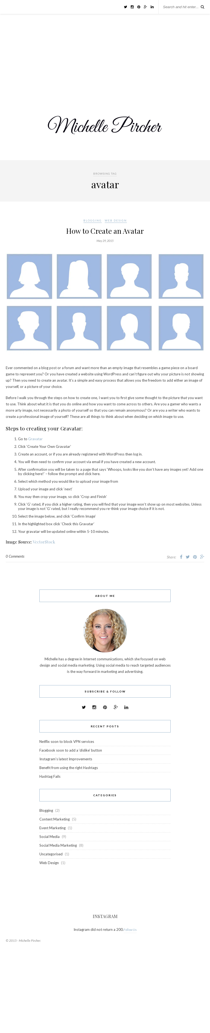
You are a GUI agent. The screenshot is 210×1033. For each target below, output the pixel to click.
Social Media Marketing (58, 845)
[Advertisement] (105, 55)
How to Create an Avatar (105, 231)
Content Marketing (54, 819)
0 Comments (15, 556)
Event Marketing (52, 828)
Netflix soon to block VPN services (66, 741)
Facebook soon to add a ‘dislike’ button (70, 750)
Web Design (116, 220)
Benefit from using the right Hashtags (68, 767)
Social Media (49, 836)
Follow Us (130, 929)
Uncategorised (51, 854)
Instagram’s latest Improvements (65, 759)
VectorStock (44, 542)
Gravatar (35, 439)
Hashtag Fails (49, 776)
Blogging (92, 220)
